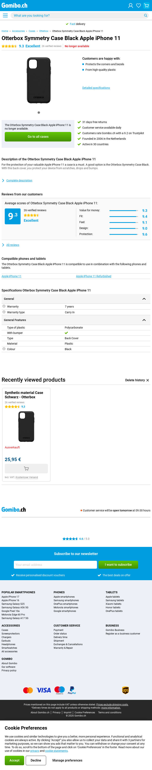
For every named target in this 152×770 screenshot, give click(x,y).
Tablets (112, 592)
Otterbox (43, 31)
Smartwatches (9, 648)
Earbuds (6, 640)
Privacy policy (9, 670)
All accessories (9, 651)
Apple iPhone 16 (10, 600)
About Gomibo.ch (40, 712)
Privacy (57, 712)
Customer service (67, 625)
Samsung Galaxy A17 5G (15, 618)
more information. (111, 707)
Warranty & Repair (63, 648)
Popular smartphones (18, 592)
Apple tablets (113, 596)
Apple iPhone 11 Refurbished (93, 276)
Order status (60, 633)
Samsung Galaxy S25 (13, 604)
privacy (34, 750)
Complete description (17, 180)
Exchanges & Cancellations (68, 644)
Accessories (18, 31)
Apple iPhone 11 (11, 276)
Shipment (59, 640)
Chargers (6, 637)
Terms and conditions (109, 712)
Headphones (8, 644)
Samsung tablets (115, 600)
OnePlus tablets (114, 611)
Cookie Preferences (85, 712)
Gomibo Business (115, 630)
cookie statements (56, 750)
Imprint (67, 712)
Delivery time (60, 637)
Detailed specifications (96, 87)
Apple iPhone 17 (10, 596)
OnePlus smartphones (65, 604)
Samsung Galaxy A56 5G (15, 607)
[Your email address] (55, 565)
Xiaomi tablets (113, 604)
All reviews (10, 244)
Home (5, 31)
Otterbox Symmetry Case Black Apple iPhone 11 (77, 31)
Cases (32, 31)
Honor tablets (113, 607)
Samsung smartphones (66, 600)
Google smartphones (65, 611)
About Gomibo (9, 663)
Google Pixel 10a (11, 611)
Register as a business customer (123, 633)
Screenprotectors (11, 633)
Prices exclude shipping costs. (112, 704)
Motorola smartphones (66, 607)
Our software (8, 667)
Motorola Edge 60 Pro (13, 614)
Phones (59, 592)
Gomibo (7, 658)
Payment (58, 630)
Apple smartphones (64, 596)
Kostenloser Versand (27, 477)
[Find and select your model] (80, 15)
